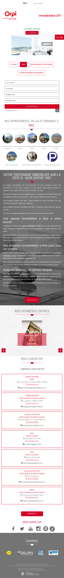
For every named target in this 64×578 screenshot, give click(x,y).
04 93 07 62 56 (33, 385)
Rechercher (32, 106)
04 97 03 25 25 (33, 441)
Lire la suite (32, 300)
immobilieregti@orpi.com (33, 463)
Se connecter (32, 33)
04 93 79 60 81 (33, 479)
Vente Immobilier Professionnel (41, 64)
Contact (32, 514)
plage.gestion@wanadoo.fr (33, 406)
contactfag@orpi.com (33, 444)
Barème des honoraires (30, 566)
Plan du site (12, 566)
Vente (23, 64)
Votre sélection (38, 3)
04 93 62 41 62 (33, 460)
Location (13, 64)
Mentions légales (20, 566)
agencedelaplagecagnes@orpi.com (33, 388)
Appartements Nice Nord (44, 147)
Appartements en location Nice (32, 165)
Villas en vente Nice (12, 165)
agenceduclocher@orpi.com (33, 425)
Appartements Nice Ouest (56, 147)
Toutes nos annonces (50, 566)
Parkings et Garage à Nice (52, 165)
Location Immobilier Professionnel (31, 73)
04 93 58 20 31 (33, 498)
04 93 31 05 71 (33, 403)
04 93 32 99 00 (33, 422)
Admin (42, 566)
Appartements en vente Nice (7, 147)
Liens (38, 566)
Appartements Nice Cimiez (32, 147)
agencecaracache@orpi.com (33, 501)
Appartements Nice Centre (20, 147)
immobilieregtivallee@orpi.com (33, 482)
